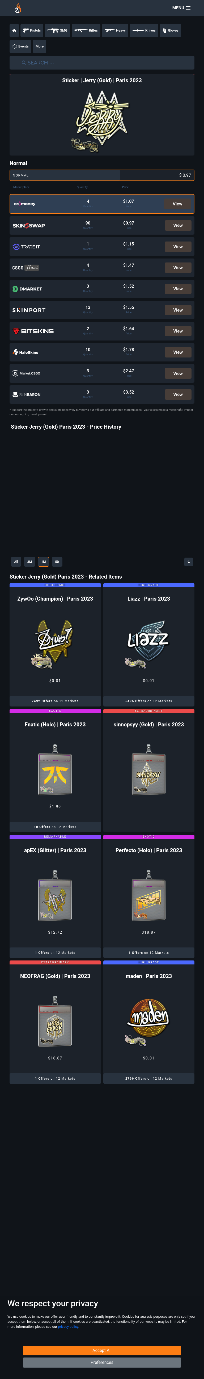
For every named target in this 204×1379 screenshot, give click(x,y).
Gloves (170, 30)
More (40, 46)
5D (65, 568)
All (17, 568)
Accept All (102, 1359)
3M (32, 568)
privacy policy (68, 1337)
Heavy (115, 30)
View (177, 203)
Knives (144, 30)
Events (20, 46)
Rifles (86, 30)
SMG (57, 30)
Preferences (102, 1371)
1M (49, 568)
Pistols (32, 30)
